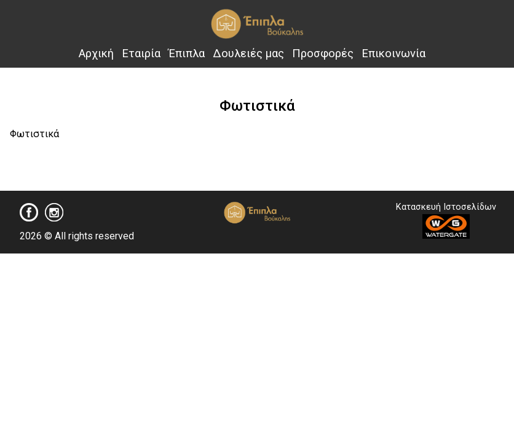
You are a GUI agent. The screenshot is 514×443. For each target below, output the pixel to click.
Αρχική (96, 53)
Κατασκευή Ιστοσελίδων (446, 220)
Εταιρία (141, 53)
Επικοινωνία (393, 53)
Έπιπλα (186, 53)
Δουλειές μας (248, 53)
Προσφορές (323, 53)
